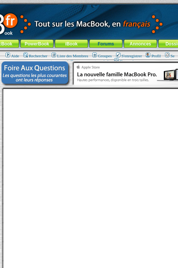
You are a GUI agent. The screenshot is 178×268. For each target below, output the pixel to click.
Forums (106, 44)
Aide (12, 56)
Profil (153, 56)
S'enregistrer (129, 56)
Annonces (140, 44)
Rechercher (35, 56)
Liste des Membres (70, 56)
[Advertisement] (89, 178)
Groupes (102, 56)
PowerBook (36, 44)
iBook (71, 44)
